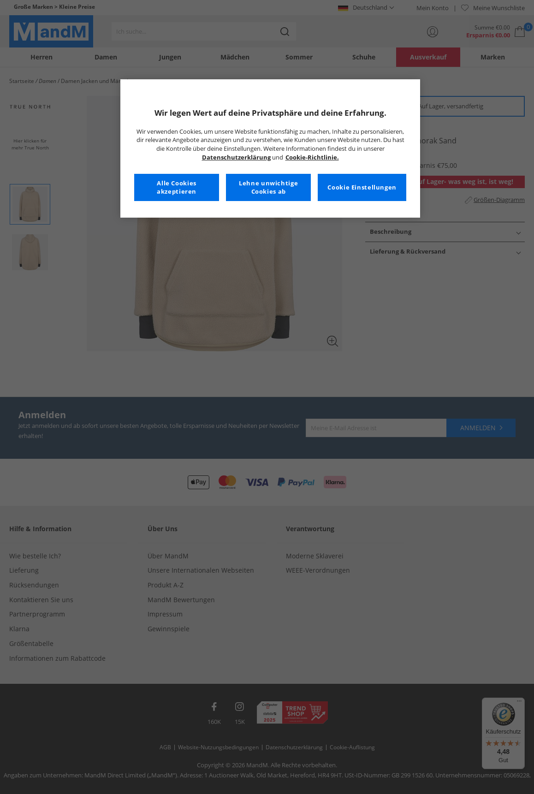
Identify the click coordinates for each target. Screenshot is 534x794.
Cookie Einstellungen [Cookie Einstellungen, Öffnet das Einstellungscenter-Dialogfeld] (362, 187)
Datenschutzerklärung (236, 157)
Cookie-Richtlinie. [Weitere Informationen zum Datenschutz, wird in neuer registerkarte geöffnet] (312, 157)
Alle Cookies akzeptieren (176, 187)
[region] (270, 148)
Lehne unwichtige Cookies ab (268, 187)
